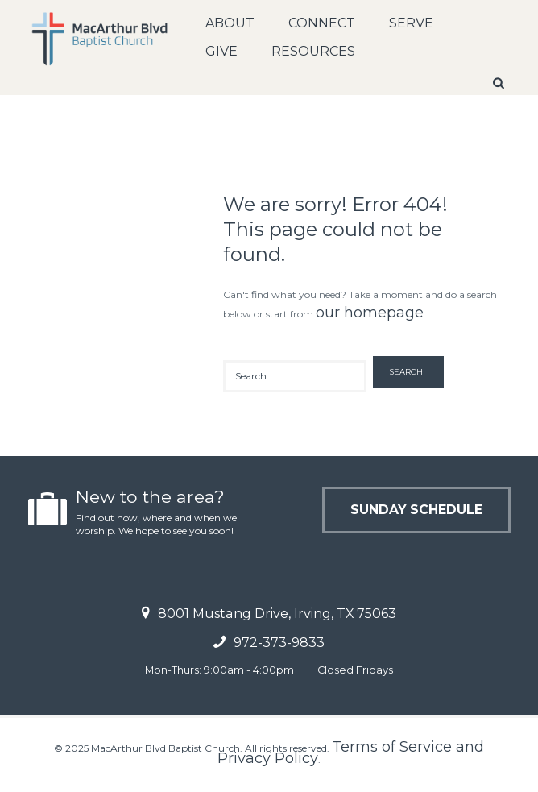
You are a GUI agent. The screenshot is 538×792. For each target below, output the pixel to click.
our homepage (370, 312)
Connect (321, 23)
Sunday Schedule (415, 509)
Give (221, 51)
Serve (411, 23)
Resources (313, 51)
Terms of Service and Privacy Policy (350, 752)
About (230, 23)
